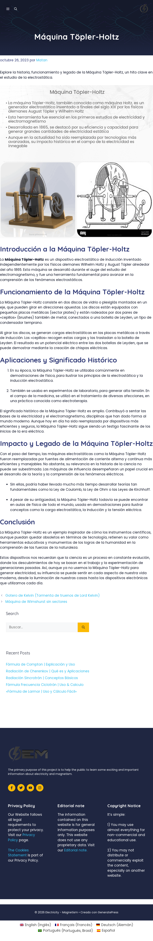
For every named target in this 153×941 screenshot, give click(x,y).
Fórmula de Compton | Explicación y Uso (40, 664)
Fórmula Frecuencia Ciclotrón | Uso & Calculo (44, 684)
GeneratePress (108, 912)
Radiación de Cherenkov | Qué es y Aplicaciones (47, 671)
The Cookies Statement (18, 853)
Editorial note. (75, 850)
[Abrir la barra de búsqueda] (16, 9)
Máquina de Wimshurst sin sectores (36, 601)
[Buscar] (83, 627)
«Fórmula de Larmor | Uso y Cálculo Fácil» (41, 691)
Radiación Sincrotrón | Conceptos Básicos (42, 678)
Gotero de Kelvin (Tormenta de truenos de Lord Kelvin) (52, 595)
